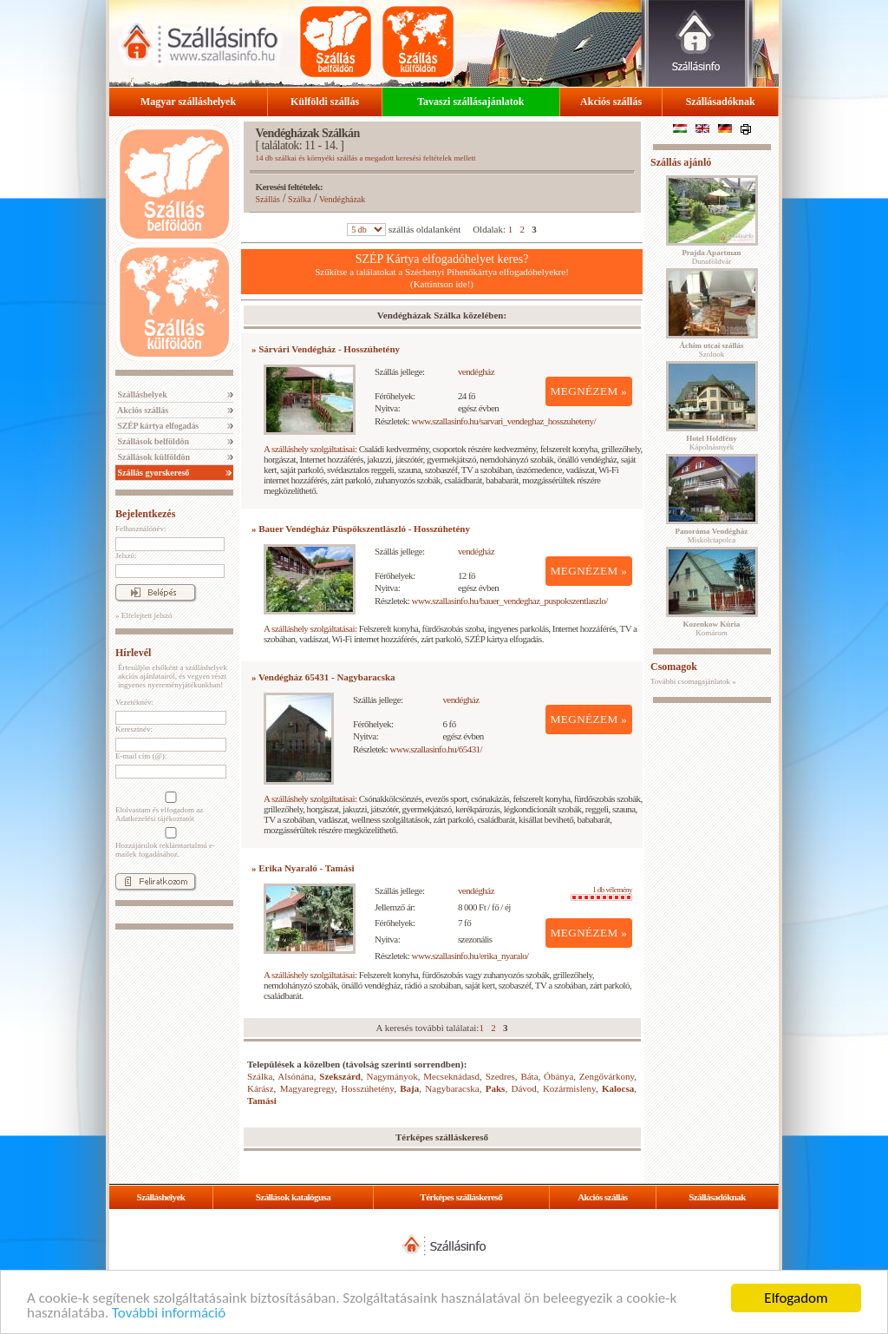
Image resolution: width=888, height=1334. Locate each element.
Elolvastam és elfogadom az (169, 807)
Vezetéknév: (134, 702)
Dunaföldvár (711, 257)
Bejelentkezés (145, 514)
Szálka (299, 199)
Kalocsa (618, 1088)
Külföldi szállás (325, 101)
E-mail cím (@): (140, 756)
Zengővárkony (606, 1076)
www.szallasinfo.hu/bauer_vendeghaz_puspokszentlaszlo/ (510, 600)
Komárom (712, 628)
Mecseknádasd (451, 1076)
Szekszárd (340, 1076)
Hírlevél (133, 653)
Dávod (523, 1088)
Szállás (268, 199)
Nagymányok (392, 1076)
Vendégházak (342, 199)
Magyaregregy (307, 1088)
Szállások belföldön (152, 441)
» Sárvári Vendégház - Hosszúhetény (325, 349)
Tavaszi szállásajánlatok (470, 101)
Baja (409, 1088)
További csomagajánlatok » (693, 681)
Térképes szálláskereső (461, 1197)
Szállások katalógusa (293, 1197)
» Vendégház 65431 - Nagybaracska (323, 677)
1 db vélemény (601, 893)
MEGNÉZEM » (589, 391)
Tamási (262, 1100)
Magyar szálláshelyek (188, 101)
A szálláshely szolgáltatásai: (310, 449)
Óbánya (558, 1076)
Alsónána (296, 1076)
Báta (529, 1076)
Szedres (500, 1076)
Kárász (260, 1088)
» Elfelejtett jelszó (143, 615)
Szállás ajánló (680, 162)
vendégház (476, 371)
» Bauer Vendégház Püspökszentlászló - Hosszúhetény (360, 528)
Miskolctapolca (712, 535)
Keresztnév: (134, 729)
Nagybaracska (452, 1088)
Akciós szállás (611, 101)
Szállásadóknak (720, 101)
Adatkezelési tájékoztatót (154, 818)
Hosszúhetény (367, 1088)
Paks (496, 1088)
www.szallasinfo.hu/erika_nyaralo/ (470, 955)
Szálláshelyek (141, 394)
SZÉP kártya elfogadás (157, 425)
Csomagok (673, 666)
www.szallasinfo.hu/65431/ (436, 749)
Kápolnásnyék (711, 442)
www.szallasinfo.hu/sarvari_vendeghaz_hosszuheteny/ (504, 421)
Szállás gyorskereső (152, 472)
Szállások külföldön (152, 457)
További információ (168, 1313)
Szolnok (712, 349)
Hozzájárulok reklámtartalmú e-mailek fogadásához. (169, 842)
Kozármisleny (569, 1088)
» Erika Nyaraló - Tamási (303, 868)
